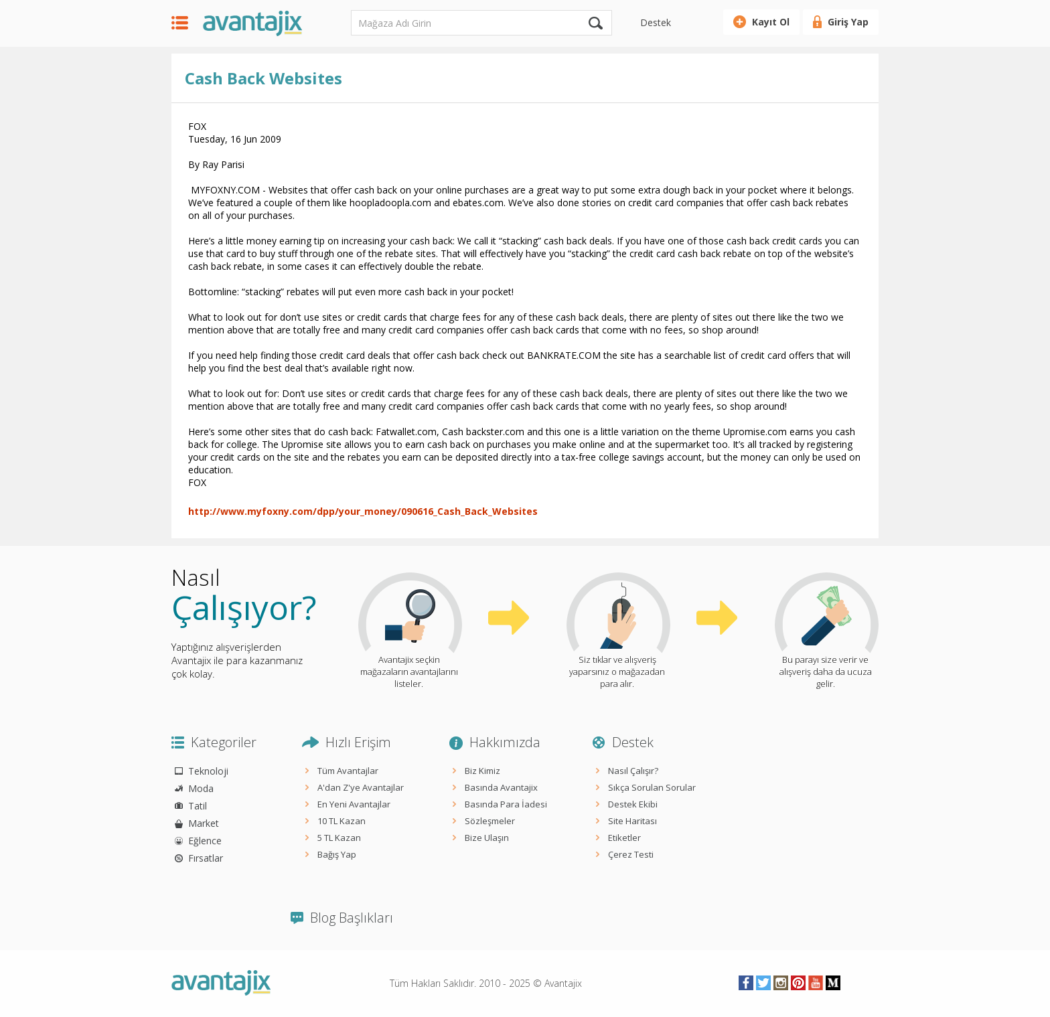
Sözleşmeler (490, 821)
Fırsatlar (205, 858)
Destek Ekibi (633, 804)
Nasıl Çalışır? (633, 771)
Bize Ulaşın (487, 838)
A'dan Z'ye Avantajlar (360, 787)
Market (203, 823)
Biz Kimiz (482, 771)
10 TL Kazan (341, 821)
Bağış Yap (336, 854)
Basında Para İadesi (506, 804)
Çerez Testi (631, 854)
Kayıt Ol (771, 21)
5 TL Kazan (339, 838)
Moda (201, 788)
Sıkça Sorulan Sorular (652, 787)
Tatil (197, 805)
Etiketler (624, 838)
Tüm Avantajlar (347, 771)
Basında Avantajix (501, 787)
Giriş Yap (848, 21)
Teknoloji (208, 771)
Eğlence (205, 840)
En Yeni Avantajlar (353, 804)
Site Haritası (632, 821)
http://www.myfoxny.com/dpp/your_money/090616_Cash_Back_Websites (363, 511)
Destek (655, 22)
